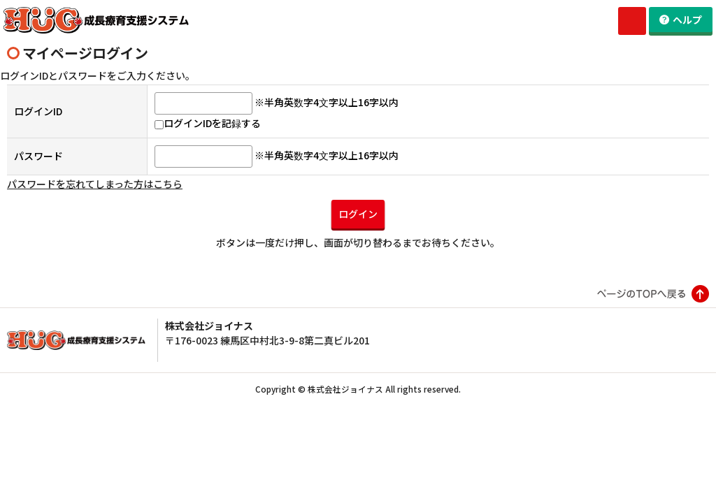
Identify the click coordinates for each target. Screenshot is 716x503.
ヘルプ (687, 20)
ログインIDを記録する (208, 138)
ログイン (358, 228)
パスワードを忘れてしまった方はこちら (94, 198)
